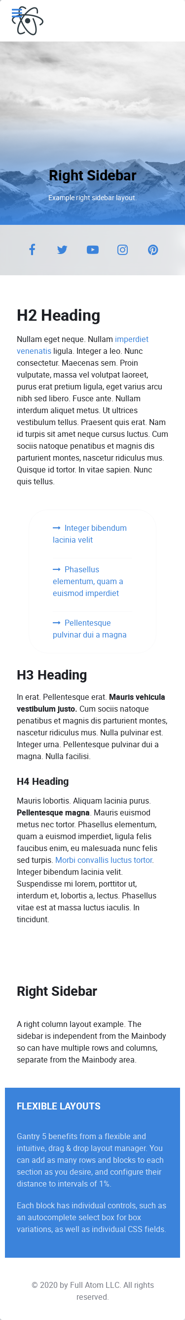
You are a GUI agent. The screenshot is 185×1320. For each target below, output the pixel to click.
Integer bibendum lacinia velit (90, 534)
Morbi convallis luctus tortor (103, 860)
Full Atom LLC (94, 1285)
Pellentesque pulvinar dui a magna (90, 628)
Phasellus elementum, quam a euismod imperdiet (88, 581)
